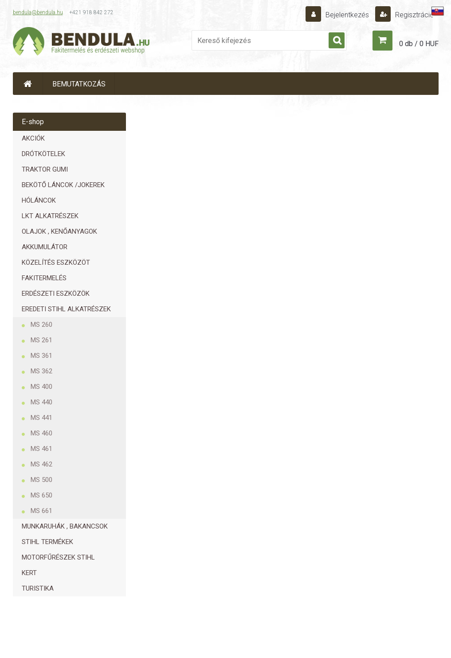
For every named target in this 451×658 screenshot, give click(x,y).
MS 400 (41, 387)
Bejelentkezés (347, 15)
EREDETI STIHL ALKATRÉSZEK (66, 309)
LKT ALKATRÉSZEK (50, 216)
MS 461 (41, 449)
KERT (29, 573)
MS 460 (41, 433)
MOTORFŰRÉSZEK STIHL (58, 557)
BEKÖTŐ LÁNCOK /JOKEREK (63, 185)
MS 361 (41, 356)
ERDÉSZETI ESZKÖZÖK (56, 294)
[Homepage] (28, 83)
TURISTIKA (38, 588)
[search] (337, 40)
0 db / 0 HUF (419, 43)
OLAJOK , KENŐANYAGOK (59, 231)
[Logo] (81, 42)
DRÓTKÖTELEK (43, 154)
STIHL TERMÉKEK (47, 542)
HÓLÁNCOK (39, 200)
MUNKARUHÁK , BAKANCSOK (65, 526)
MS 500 (41, 480)
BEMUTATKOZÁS (79, 84)
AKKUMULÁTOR (44, 247)
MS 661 (41, 511)
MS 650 (41, 495)
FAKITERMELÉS (44, 278)
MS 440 (41, 402)
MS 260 (41, 325)
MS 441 (41, 418)
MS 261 (41, 340)
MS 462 (41, 464)
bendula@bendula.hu (38, 12)
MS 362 (41, 371)
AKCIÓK (33, 138)
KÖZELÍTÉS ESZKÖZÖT (56, 262)
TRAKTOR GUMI (45, 169)
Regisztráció (413, 15)
